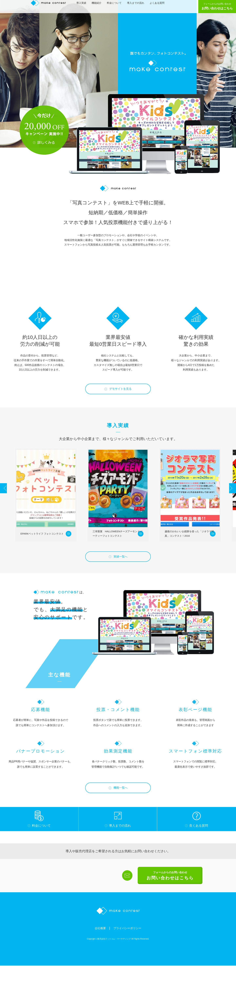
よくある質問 (158, 6)
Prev (7, 496)
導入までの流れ (137, 6)
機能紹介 (98, 6)
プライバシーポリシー (128, 943)
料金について (115, 6)
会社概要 (97, 943)
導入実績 (83, 6)
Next (229, 496)
